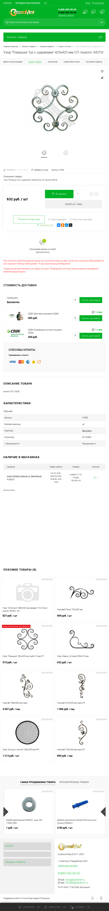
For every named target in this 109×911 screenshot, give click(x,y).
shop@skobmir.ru (75, 880)
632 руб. (81, 665)
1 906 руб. (81, 711)
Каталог (7, 3)
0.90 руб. (65, 828)
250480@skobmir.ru (76, 883)
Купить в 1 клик (73, 204)
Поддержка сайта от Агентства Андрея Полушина (26, 899)
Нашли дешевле (57, 220)
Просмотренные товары (74, 782)
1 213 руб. (27, 758)
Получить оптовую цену (29, 220)
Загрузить (80, 431)
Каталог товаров (54, 37)
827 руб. (27, 618)
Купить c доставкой (91, 301)
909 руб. (81, 618)
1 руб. (12, 828)
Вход (88, 3)
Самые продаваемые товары (37, 782)
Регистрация (98, 3)
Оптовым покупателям (27, 3)
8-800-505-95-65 (67, 12)
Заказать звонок (66, 15)
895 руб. (81, 758)
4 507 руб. (27, 711)
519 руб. (27, 665)
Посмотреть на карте (67, 866)
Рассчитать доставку (81, 220)
